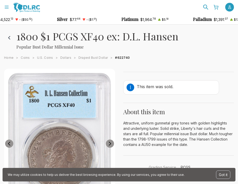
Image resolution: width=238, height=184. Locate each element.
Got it (223, 174)
